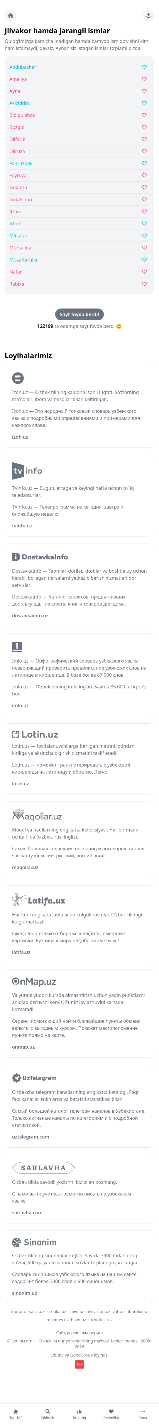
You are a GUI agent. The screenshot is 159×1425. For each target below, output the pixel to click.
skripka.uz (56, 1311)
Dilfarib (17, 139)
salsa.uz (36, 1311)
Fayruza (17, 175)
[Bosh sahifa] (10, 15)
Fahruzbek (21, 163)
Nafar (15, 272)
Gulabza (18, 187)
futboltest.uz (100, 1319)
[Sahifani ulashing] (148, 15)
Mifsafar (18, 235)
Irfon (14, 223)
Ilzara (15, 211)
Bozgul (16, 127)
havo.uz (78, 1319)
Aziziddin (19, 103)
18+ (79, 1364)
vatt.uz (119, 1311)
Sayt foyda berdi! (79, 314)
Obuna (57, 1355)
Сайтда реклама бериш (79, 1332)
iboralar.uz (138, 1311)
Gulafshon (20, 199)
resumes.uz (57, 1319)
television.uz (98, 1311)
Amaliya (18, 79)
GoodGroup (81, 1355)
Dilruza (17, 151)
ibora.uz (19, 1311)
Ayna (14, 91)
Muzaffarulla (23, 259)
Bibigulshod (22, 115)
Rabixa (16, 284)
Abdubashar (22, 67)
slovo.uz (76, 1311)
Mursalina (20, 247)
